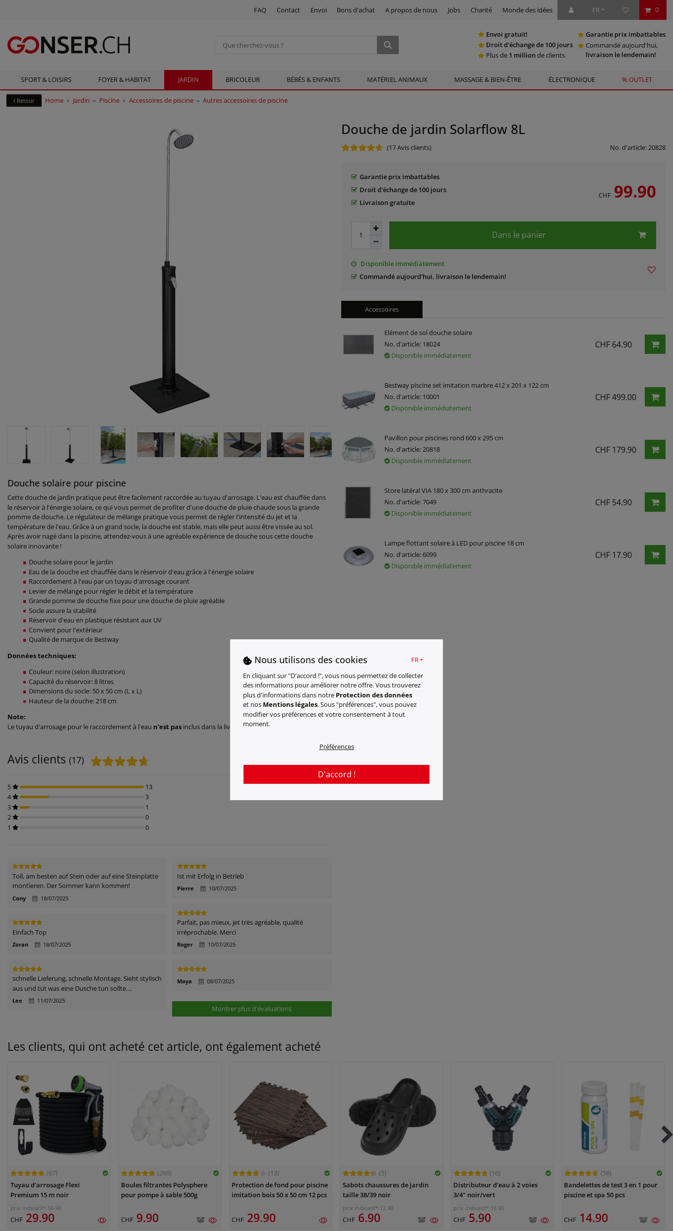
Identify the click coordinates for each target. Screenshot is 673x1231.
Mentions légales (290, 704)
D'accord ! (337, 774)
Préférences (336, 746)
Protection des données (374, 694)
